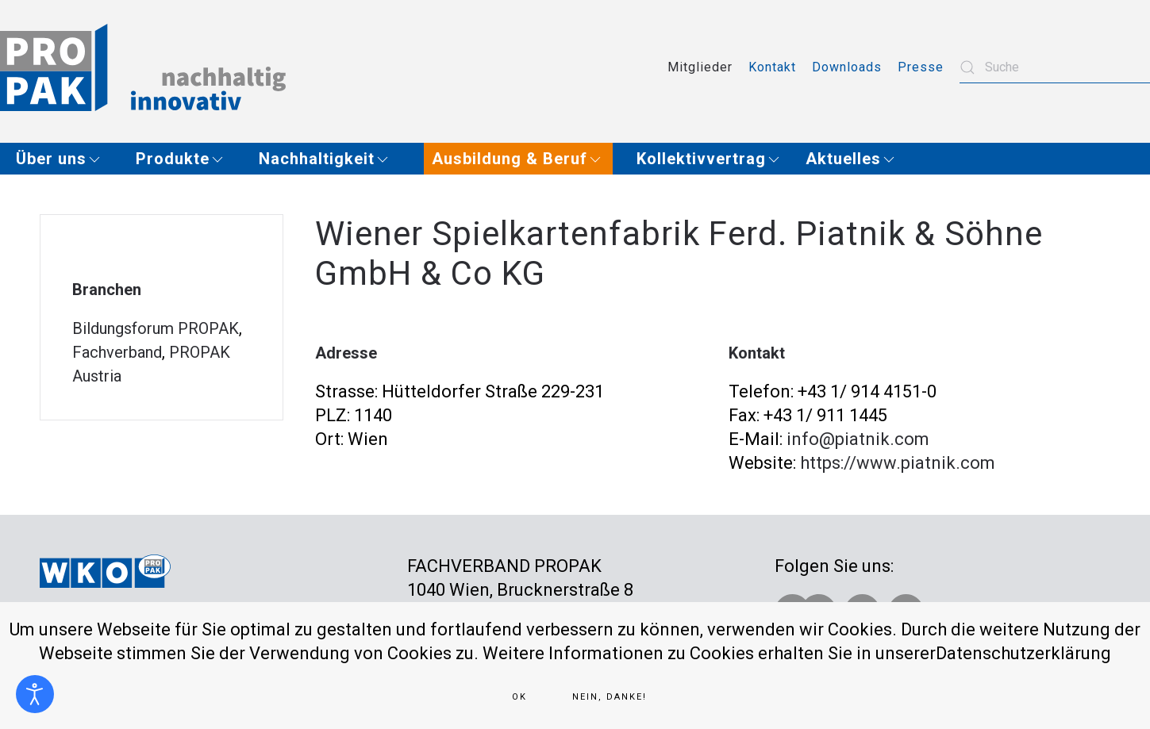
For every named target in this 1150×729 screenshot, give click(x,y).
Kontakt (772, 67)
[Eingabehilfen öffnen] (35, 694)
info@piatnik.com (858, 439)
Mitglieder (700, 67)
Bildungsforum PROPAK (155, 328)
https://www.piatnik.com (897, 463)
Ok (519, 697)
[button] (64, 159)
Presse (921, 67)
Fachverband (117, 352)
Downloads (847, 67)
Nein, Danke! (609, 697)
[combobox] (1055, 67)
